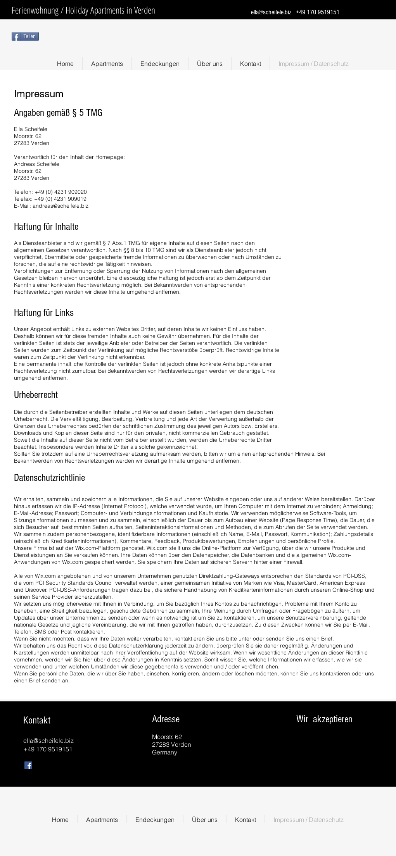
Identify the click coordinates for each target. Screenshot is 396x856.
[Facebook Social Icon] (28, 765)
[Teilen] (25, 36)
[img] (304, 746)
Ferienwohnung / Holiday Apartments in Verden (83, 9)
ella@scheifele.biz (271, 12)
